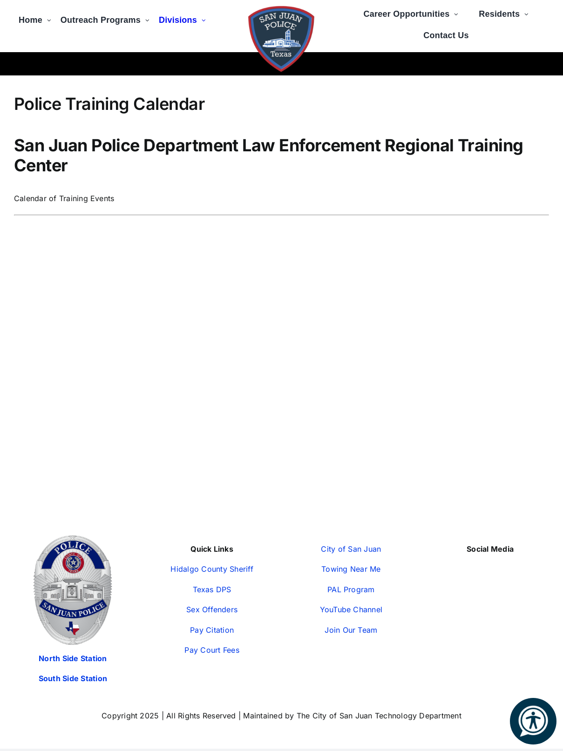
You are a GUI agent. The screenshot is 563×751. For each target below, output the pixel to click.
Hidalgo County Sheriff (211, 569)
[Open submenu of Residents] (528, 10)
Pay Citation (212, 630)
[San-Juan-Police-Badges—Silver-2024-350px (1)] (72, 539)
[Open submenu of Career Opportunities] (458, 10)
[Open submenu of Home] (51, 16)
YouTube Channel (351, 609)
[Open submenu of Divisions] (206, 16)
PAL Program (351, 589)
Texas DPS (212, 589)
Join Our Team (351, 630)
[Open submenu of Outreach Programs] (149, 16)
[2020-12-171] (281, 8)
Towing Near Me (350, 569)
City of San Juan (351, 549)
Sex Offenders (211, 609)
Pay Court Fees (211, 650)
